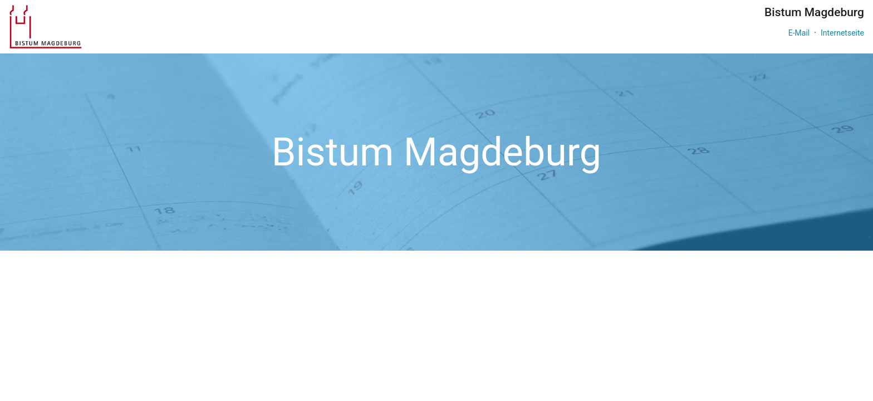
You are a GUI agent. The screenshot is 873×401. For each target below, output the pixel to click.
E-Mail (799, 32)
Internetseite (842, 32)
